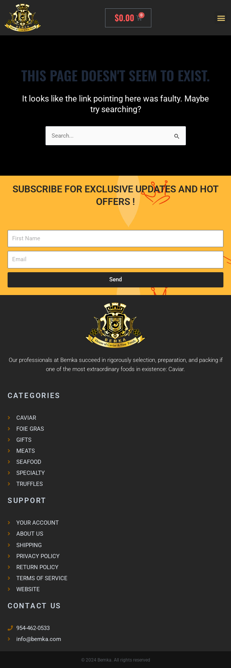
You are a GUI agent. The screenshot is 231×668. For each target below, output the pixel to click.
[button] (221, 17)
